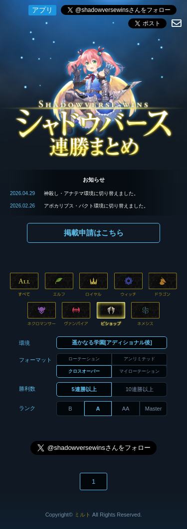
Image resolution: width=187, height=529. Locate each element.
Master (153, 409)
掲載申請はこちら (94, 232)
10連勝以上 (140, 389)
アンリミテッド (139, 358)
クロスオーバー (84, 371)
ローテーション (84, 358)
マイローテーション (139, 371)
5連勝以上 (84, 389)
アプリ (42, 10)
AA (126, 409)
